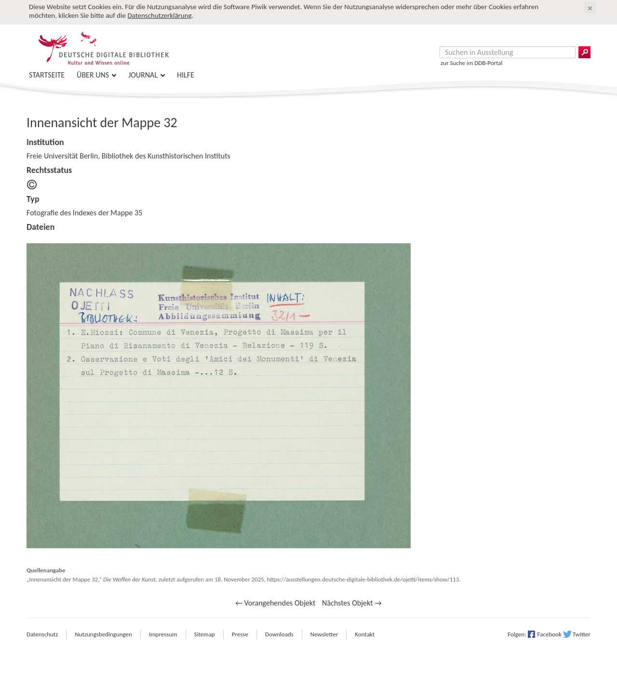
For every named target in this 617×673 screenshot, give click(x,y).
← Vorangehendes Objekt (275, 602)
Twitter (581, 634)
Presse (240, 634)
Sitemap (204, 634)
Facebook (549, 634)
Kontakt (365, 634)
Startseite (47, 74)
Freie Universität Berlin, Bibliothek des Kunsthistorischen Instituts (128, 155)
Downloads (279, 634)
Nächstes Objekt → (352, 602)
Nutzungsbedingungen (103, 634)
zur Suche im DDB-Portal (472, 62)
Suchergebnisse (584, 52)
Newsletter (324, 634)
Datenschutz (42, 634)
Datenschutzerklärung (159, 15)
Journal (143, 74)
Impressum (163, 634)
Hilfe (185, 74)
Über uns (93, 74)
